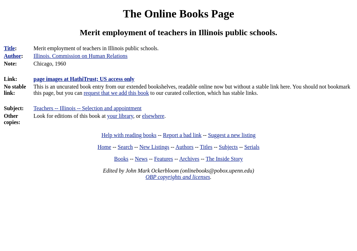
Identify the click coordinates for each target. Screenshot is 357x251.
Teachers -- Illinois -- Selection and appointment (87, 108)
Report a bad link (182, 135)
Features (163, 159)
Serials (252, 147)
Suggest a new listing (232, 135)
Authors (184, 147)
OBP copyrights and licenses (177, 177)
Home (104, 147)
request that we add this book (116, 93)
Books (121, 159)
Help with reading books (129, 135)
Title (9, 48)
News (141, 159)
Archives (189, 159)
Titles (206, 147)
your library (120, 116)
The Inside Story (224, 159)
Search (125, 147)
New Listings (154, 147)
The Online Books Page (178, 13)
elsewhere (153, 116)
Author (12, 56)
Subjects (228, 147)
